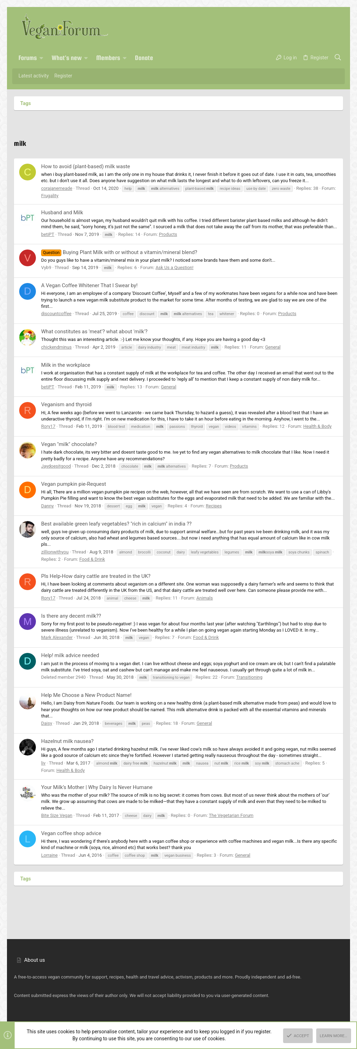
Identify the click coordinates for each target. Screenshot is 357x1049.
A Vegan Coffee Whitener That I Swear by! (89, 285)
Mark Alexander (57, 637)
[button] (41, 58)
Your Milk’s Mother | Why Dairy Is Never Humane (96, 787)
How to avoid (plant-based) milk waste (85, 166)
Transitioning (249, 677)
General (272, 347)
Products (168, 234)
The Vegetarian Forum (231, 815)
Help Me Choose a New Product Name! (86, 695)
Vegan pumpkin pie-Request (73, 484)
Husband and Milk (62, 212)
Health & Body (317, 426)
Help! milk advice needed (70, 655)
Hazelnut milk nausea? (67, 741)
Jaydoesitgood (56, 466)
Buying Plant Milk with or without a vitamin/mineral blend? (119, 252)
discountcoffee (56, 313)
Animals (204, 598)
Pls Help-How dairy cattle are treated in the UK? (96, 576)
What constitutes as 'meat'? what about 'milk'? (94, 331)
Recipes (214, 505)
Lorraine (49, 855)
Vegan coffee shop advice (71, 833)
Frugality (50, 195)
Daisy (46, 723)
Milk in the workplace (65, 365)
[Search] (338, 58)
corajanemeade (56, 188)
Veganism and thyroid (66, 404)
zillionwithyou (55, 552)
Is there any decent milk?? (71, 616)
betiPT (47, 234)
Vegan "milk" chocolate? (69, 444)
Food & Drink (92, 559)
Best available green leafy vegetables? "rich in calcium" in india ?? (116, 524)
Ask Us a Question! (174, 267)
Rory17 (48, 426)
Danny (47, 505)
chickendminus (56, 347)
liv (43, 763)
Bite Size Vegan (56, 815)
